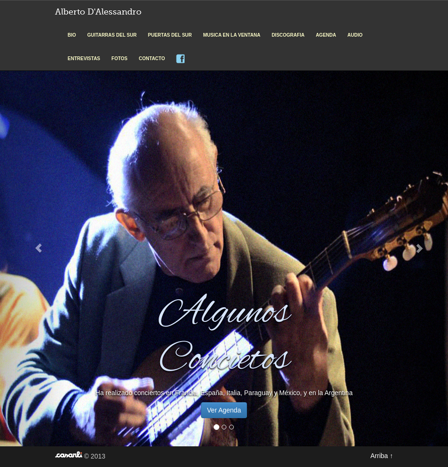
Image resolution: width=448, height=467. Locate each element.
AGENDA (326, 35)
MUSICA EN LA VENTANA (232, 35)
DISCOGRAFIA (287, 35)
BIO (72, 35)
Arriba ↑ (382, 455)
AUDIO (355, 35)
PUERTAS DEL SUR (170, 35)
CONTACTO (152, 58)
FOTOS (119, 58)
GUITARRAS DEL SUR (112, 35)
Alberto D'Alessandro (98, 11)
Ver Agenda (224, 410)
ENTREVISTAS (84, 58)
